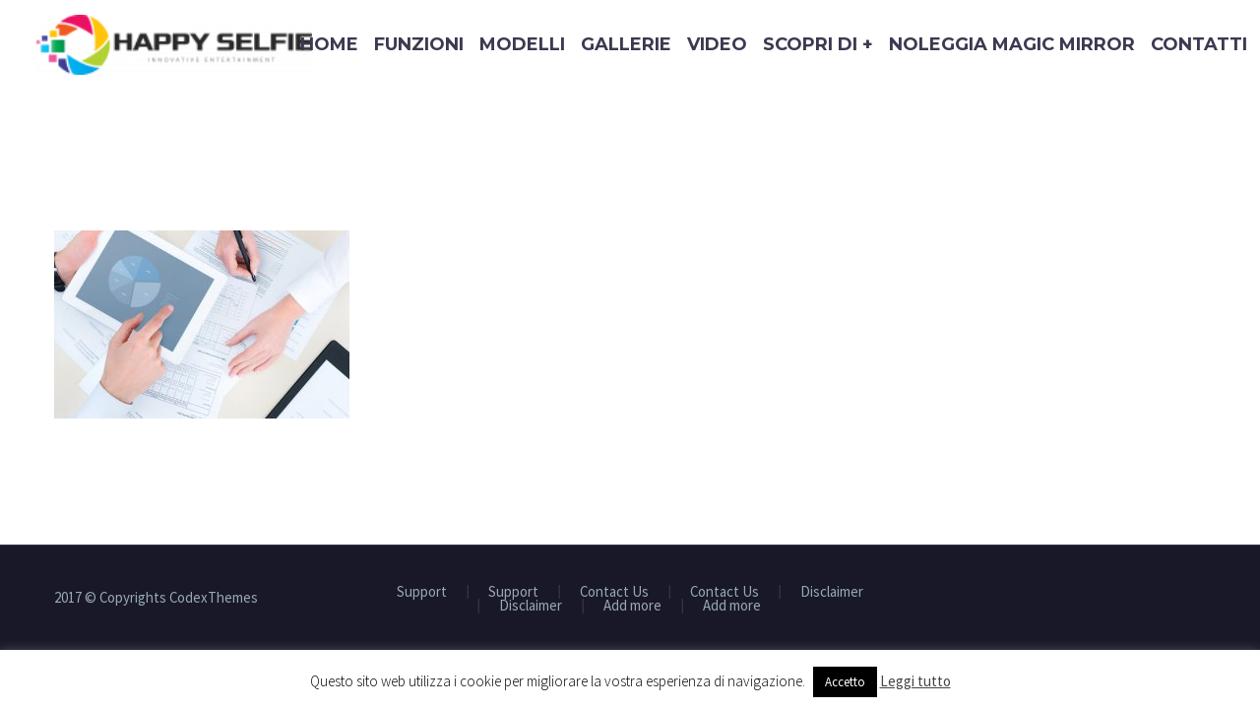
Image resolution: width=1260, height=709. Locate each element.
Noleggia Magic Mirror (1012, 44)
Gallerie (626, 44)
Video (717, 44)
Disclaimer (831, 592)
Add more (632, 606)
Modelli (522, 44)
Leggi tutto (915, 681)
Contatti (1199, 44)
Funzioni (419, 44)
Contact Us (614, 592)
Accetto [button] (845, 682)
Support (422, 592)
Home (329, 44)
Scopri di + (818, 44)
